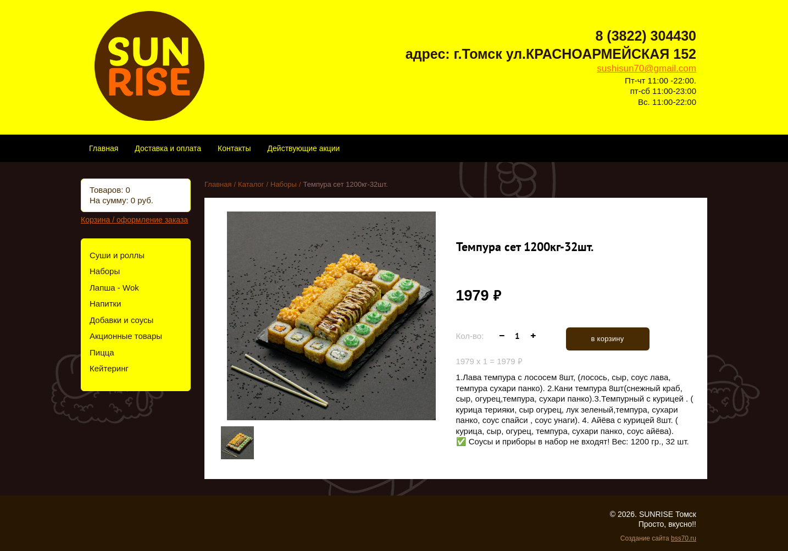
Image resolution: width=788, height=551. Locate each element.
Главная (103, 148)
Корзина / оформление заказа (134, 219)
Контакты (234, 148)
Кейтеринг (109, 368)
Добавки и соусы (121, 320)
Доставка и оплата (168, 148)
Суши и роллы (117, 255)
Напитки (105, 303)
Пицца (102, 352)
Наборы (105, 271)
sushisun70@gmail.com (646, 68)
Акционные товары (126, 336)
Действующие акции (304, 148)
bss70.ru (683, 538)
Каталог (251, 184)
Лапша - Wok (114, 287)
